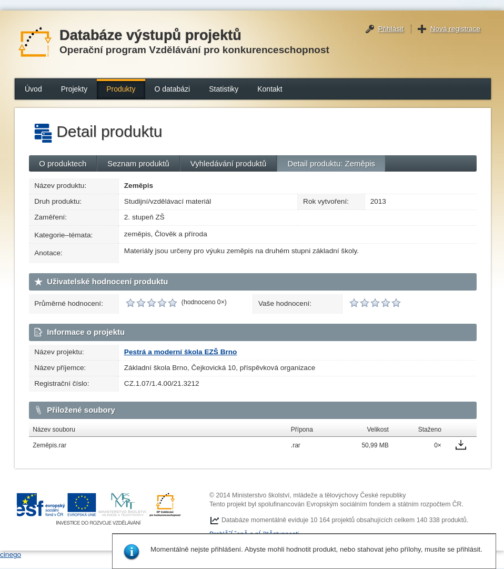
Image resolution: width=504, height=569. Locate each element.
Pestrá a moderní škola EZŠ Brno (180, 352)
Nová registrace (455, 29)
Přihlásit (391, 29)
